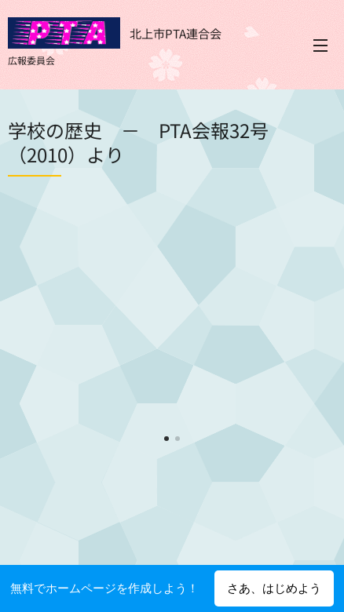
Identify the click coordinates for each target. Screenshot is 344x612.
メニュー (320, 45)
